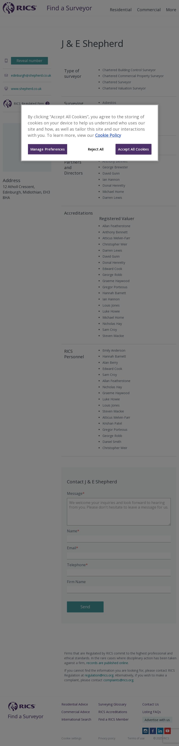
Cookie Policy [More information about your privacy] (108, 135)
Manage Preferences (47, 149)
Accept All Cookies (133, 149)
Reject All (95, 149)
